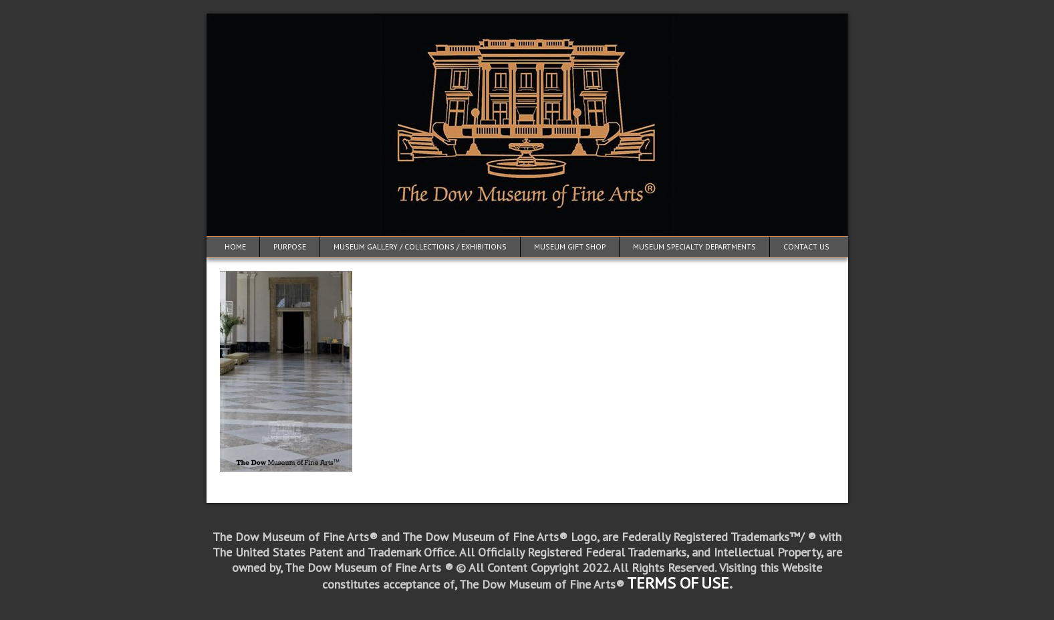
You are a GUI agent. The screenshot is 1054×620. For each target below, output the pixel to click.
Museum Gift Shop (570, 246)
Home (235, 246)
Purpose (289, 246)
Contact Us (806, 246)
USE (715, 583)
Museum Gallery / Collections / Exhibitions (420, 246)
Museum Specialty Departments (694, 246)
